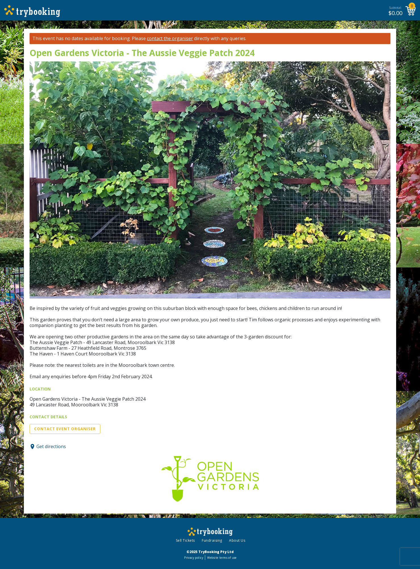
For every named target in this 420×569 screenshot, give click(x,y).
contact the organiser (170, 38)
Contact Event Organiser (65, 428)
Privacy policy (193, 558)
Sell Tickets (185, 540)
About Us (237, 540)
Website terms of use (221, 558)
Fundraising (212, 540)
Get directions (51, 446)
